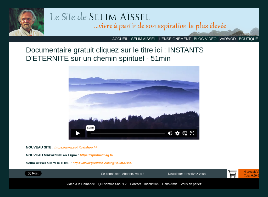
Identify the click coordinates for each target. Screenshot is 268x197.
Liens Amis (170, 184)
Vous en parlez (191, 184)
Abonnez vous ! (133, 174)
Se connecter (110, 174)
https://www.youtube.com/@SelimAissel (102, 163)
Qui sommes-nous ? (112, 184)
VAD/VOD (228, 39)
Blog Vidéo (205, 39)
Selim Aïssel (144, 39)
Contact (136, 184)
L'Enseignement (175, 39)
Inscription (151, 184)
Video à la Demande (81, 184)
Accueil (120, 39)
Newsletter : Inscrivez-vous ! (187, 174)
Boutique (248, 39)
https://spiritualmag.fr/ (96, 155)
